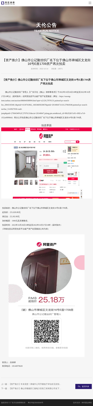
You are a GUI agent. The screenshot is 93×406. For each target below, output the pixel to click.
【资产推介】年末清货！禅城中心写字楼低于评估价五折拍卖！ (36, 384)
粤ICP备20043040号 (35, 403)
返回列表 (85, 386)
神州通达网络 (87, 403)
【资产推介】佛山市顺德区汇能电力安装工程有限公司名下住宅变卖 (38, 388)
